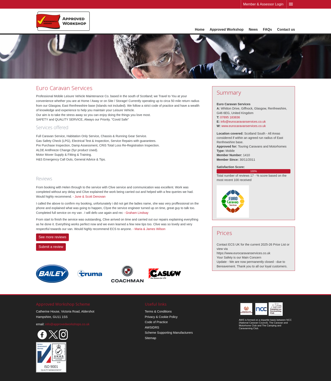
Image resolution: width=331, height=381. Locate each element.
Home (199, 29)
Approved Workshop (227, 29)
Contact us (286, 29)
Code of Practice (156, 322)
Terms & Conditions (158, 311)
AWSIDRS (152, 327)
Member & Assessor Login (263, 4)
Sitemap (150, 338)
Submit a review (51, 247)
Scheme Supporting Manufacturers (169, 332)
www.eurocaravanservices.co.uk (243, 126)
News (253, 29)
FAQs (267, 29)
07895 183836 (230, 117)
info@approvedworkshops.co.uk (67, 324)
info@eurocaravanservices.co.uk (243, 121)
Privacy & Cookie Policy (161, 317)
